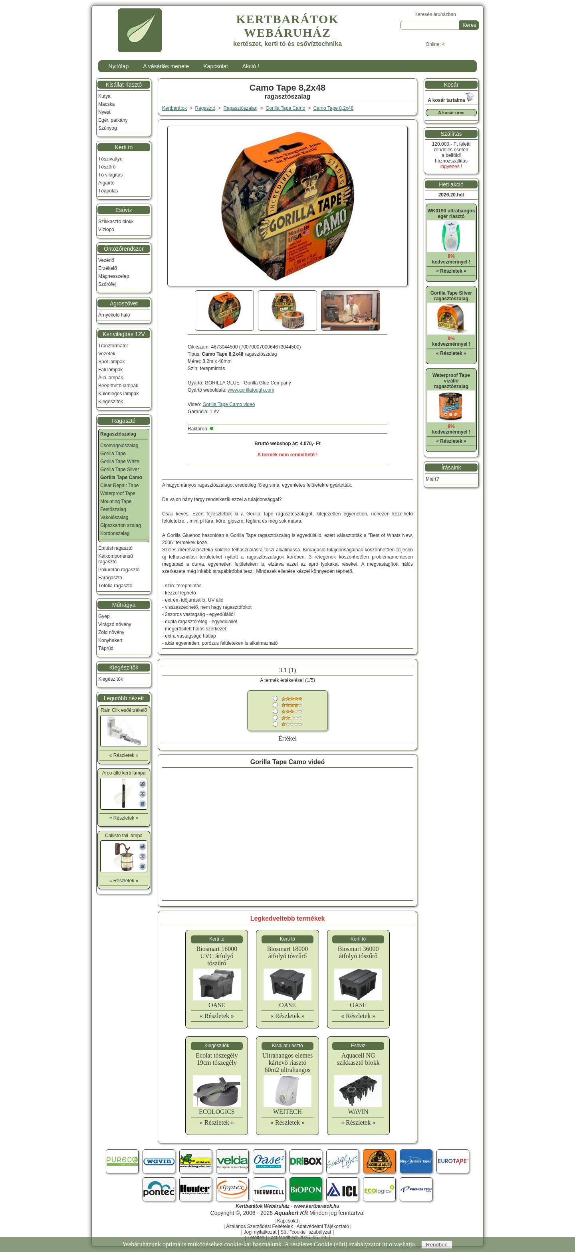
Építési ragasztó (115, 548)
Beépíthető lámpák (118, 385)
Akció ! (250, 66)
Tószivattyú (110, 159)
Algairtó (106, 183)
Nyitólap (119, 66)
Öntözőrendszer (124, 249)
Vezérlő (106, 260)
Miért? (432, 479)
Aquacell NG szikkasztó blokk (358, 1059)
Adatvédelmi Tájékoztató (323, 1226)
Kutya (104, 96)
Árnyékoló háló (114, 315)
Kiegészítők (110, 401)
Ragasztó (123, 421)
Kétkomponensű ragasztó (115, 559)
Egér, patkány (112, 120)
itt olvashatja (398, 1244)
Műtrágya (123, 605)
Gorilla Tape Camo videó (228, 404)
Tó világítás (110, 175)
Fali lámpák (110, 369)
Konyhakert (110, 640)
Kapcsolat (215, 66)
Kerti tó (124, 147)
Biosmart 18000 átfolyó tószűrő (287, 952)
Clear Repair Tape (119, 485)
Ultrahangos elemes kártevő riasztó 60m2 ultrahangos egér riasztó (287, 1066)
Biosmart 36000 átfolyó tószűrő (358, 952)
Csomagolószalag (119, 445)
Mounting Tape (116, 501)
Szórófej (107, 284)
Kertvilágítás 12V (124, 334)
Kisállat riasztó (124, 84)
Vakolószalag (114, 517)
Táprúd (105, 648)
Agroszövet (124, 303)
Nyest (104, 112)
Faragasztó (110, 577)
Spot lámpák (111, 362)
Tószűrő (106, 167)
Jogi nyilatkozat (260, 1232)
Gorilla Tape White (119, 461)
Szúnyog (107, 128)
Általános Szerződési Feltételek (259, 1226)
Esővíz (123, 210)
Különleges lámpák (118, 393)
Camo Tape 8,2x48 (333, 108)
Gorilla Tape (113, 453)
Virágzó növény (114, 624)
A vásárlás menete (166, 66)
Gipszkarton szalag (120, 525)
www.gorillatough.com (251, 390)
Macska (106, 104)
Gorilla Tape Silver (119, 469)
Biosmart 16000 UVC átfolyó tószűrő (217, 956)
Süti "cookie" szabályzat (305, 1232)
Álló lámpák (110, 377)
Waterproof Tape (117, 493)
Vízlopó (106, 229)
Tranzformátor (113, 346)
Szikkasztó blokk (116, 221)
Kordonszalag (114, 533)
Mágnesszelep (113, 276)
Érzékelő (107, 268)
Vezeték (106, 354)
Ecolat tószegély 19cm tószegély (217, 1059)
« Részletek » (217, 1015)
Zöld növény (111, 632)
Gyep (104, 616)
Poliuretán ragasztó (118, 570)
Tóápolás (108, 191)
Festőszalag (113, 509)
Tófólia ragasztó (115, 585)
